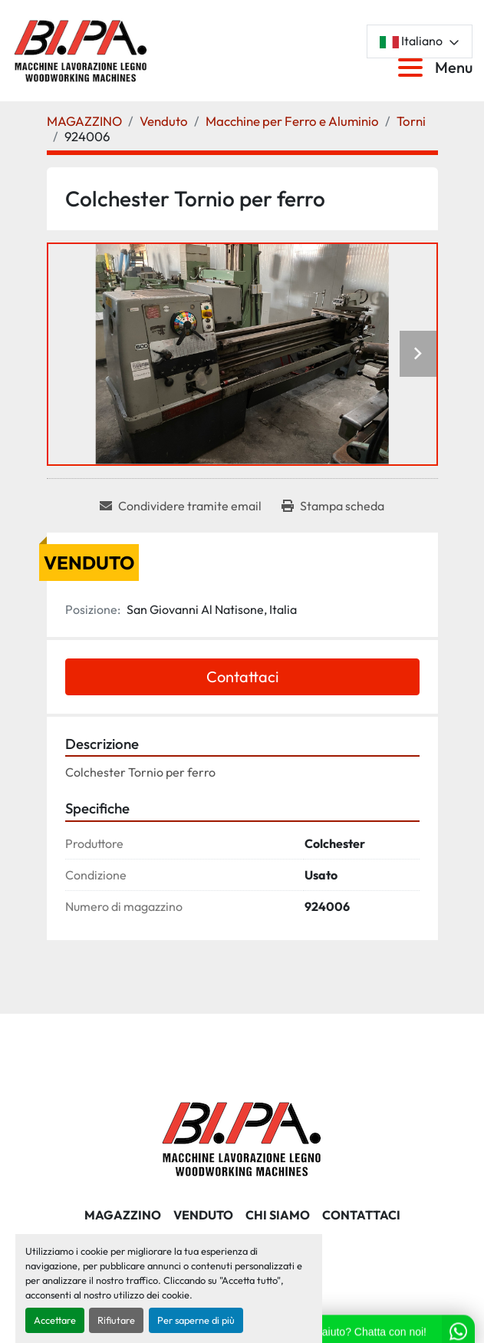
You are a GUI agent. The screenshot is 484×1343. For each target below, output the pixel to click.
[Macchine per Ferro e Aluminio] (292, 121)
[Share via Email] (181, 505)
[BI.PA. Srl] (242, 1136)
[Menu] (413, 67)
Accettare (55, 1320)
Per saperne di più (196, 1320)
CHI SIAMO (277, 1215)
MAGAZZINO (122, 1215)
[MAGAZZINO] (84, 121)
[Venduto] (164, 121)
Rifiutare (116, 1320)
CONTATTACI (361, 1215)
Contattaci (242, 676)
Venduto (203, 1215)
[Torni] (411, 121)
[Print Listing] (333, 505)
